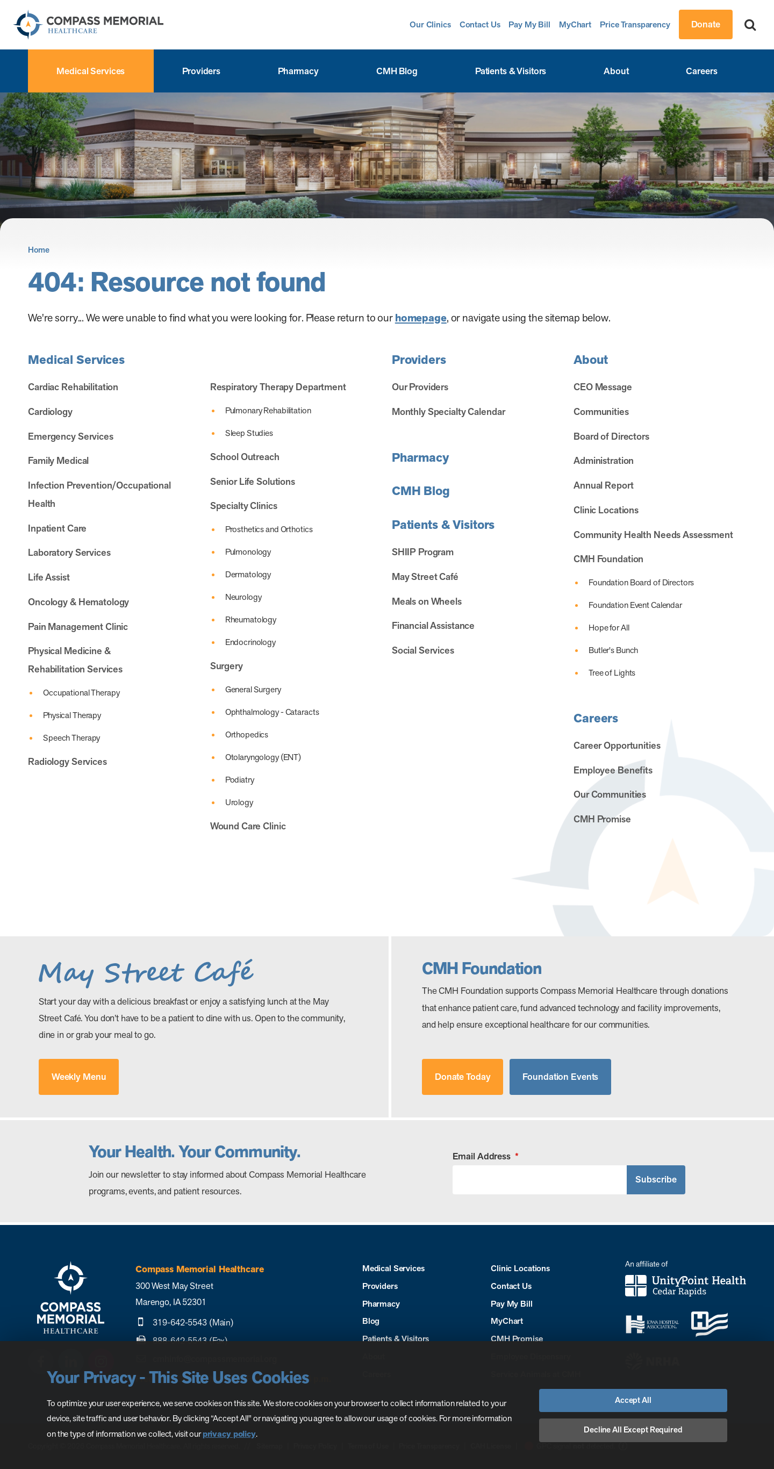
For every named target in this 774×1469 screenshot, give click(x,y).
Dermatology (248, 574)
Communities (601, 411)
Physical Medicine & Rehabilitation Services (75, 659)
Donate (705, 24)
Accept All (633, 1400)
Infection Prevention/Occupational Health (99, 494)
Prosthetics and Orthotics (269, 529)
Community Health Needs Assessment (653, 534)
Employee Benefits (613, 770)
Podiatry (239, 779)
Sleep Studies (249, 433)
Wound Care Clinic (248, 826)
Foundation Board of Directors (641, 582)
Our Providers (420, 387)
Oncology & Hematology (78, 602)
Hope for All (609, 627)
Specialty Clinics (243, 505)
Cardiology (50, 411)
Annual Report (603, 485)
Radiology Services (67, 761)
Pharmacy (298, 71)
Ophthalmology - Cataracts (272, 712)
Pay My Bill (529, 24)
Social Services (423, 650)
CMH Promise (602, 819)
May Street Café (425, 576)
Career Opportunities (617, 745)
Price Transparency (635, 24)
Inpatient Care (57, 528)
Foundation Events (560, 1077)
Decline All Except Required (633, 1429)
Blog (370, 1321)
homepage (421, 318)
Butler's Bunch (613, 650)
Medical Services (90, 71)
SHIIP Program (423, 552)
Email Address (486, 1156)
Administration (604, 460)
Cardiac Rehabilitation (73, 387)
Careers (701, 71)
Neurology (243, 597)
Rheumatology (250, 619)
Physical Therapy (72, 715)
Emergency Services (70, 436)
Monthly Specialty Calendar (448, 411)
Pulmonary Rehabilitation (268, 410)
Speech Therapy (71, 737)
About (616, 71)
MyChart (575, 24)
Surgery (226, 666)
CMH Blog (397, 71)
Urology (239, 802)
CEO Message (603, 387)
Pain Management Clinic (78, 626)
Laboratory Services (69, 552)
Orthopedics (247, 734)
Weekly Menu (79, 1077)
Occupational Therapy (81, 692)
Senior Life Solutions (252, 481)
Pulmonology (248, 551)
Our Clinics (430, 24)
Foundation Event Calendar (635, 605)
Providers (201, 71)
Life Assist (49, 577)
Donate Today (462, 1077)
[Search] (750, 24)
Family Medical (58, 460)
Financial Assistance (433, 625)
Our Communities (610, 794)
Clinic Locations (606, 510)
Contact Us (480, 24)
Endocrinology (250, 642)
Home (38, 250)
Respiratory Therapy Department (278, 387)
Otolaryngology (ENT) (263, 757)
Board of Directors (611, 436)
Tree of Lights (612, 672)
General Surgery (253, 689)
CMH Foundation (608, 559)
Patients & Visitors (511, 71)
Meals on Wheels (427, 601)
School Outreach (245, 456)
